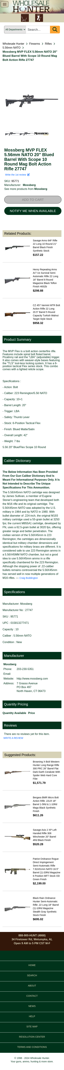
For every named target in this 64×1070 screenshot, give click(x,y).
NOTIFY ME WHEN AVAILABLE (33, 211)
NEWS (32, 1006)
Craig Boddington (28, 578)
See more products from (25, 188)
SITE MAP (32, 1026)
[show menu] (4, 4)
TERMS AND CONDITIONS (32, 1047)
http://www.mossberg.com (32, 678)
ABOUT (32, 985)
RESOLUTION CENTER (32, 1036)
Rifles (48, 43)
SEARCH (32, 975)
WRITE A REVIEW (13, 738)
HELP (32, 1016)
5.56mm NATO (11, 47)
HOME (32, 965)
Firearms (34, 43)
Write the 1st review (17, 174)
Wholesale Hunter (13, 43)
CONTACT (32, 995)
